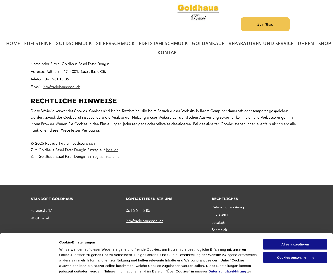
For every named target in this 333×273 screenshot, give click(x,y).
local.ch (112, 150)
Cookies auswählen (75, 264)
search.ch (113, 156)
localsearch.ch (83, 143)
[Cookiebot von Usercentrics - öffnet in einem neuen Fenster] (29, 264)
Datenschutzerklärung (227, 246)
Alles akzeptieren (295, 219)
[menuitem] (11, 43)
